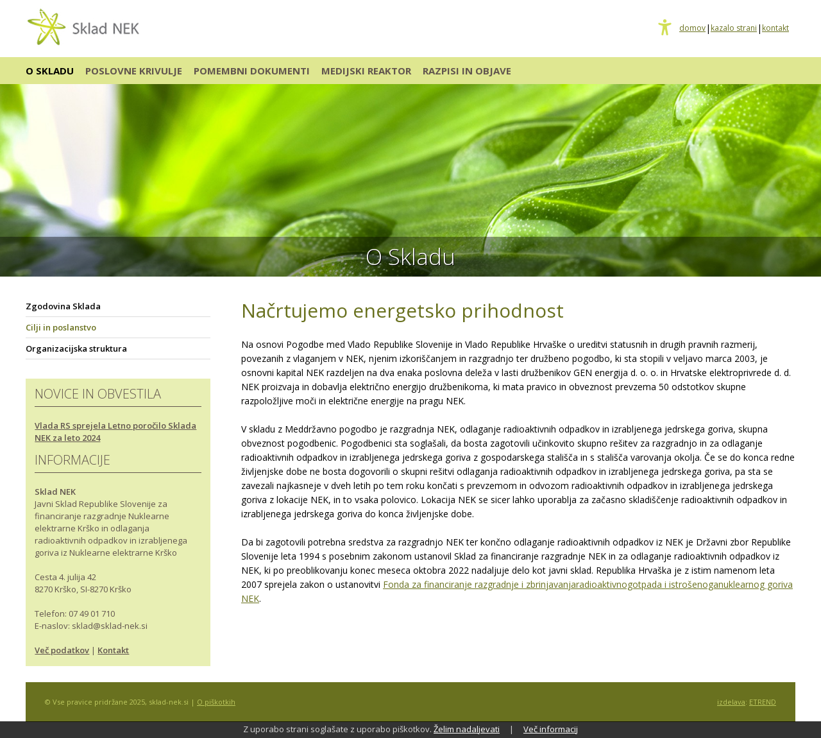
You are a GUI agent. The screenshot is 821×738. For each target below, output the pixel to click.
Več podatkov (62, 650)
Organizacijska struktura (76, 348)
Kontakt (113, 650)
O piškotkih (216, 702)
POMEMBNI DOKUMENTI (252, 70)
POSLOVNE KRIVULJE (133, 70)
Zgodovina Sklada (63, 306)
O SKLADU (50, 70)
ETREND (762, 702)
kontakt (775, 28)
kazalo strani (734, 28)
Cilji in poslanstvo (61, 327)
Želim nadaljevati (467, 729)
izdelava (731, 702)
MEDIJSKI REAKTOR (366, 70)
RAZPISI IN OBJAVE (467, 70)
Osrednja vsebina (30, 7)
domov (692, 28)
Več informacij (550, 729)
